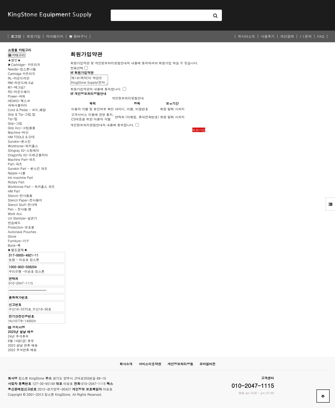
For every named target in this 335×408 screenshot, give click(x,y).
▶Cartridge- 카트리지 (24, 64)
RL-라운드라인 (19, 78)
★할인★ (14, 60)
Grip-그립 (15, 123)
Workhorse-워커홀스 (23, 146)
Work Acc (15, 213)
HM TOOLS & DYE (21, 136)
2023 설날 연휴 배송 (23, 345)
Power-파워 (16, 96)
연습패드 (14, 222)
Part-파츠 (15, 164)
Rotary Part (16, 182)
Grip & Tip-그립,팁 (22, 114)
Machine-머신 (18, 132)
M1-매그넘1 (17, 87)
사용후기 (268, 36)
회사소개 (125, 363)
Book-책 (14, 245)
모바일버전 (208, 363)
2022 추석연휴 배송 (22, 349)
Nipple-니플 (17, 173)
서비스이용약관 (150, 363)
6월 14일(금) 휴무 (21, 340)
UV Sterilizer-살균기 (22, 218)
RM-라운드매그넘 (21, 82)
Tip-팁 (13, 118)
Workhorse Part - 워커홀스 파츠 (31, 186)
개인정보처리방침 (180, 363)
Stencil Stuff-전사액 (23, 204)
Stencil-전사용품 (20, 195)
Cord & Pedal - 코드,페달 (27, 109)
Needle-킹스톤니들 (22, 69)
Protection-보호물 (21, 227)
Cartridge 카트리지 (21, 73)
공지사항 (18, 327)
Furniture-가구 (18, 240)
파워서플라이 (17, 105)
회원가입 (33, 36)
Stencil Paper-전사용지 (25, 200)
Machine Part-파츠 (22, 159)
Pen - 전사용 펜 (19, 209)
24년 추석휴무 (18, 336)
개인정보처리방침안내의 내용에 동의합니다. (103, 125)
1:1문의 (306, 36)
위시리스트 (246, 36)
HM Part (14, 191)
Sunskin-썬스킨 (19, 141)
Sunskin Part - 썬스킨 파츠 (27, 168)
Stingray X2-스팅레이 (23, 150)
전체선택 (77, 68)
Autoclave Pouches (22, 231)
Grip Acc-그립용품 (21, 127)
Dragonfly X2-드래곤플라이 (28, 155)
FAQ (320, 36)
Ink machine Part (20, 177)
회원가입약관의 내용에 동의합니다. (96, 89)
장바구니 (78, 36)
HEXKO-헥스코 (19, 100)
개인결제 (287, 36)
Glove (12, 236)
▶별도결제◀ (17, 249)
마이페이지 (54, 36)
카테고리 (17, 55)
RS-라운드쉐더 (19, 91)
